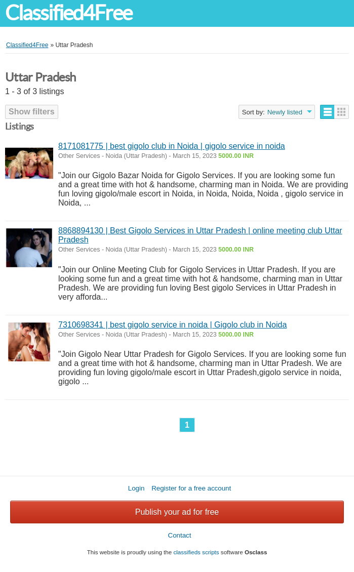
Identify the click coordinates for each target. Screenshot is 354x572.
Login (136, 488)
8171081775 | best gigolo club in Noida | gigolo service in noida (171, 146)
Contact (179, 535)
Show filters (32, 111)
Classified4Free (68, 13)
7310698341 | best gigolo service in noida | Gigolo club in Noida (172, 324)
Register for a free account (191, 488)
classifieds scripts (196, 552)
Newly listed (284, 112)
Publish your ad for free (177, 512)
